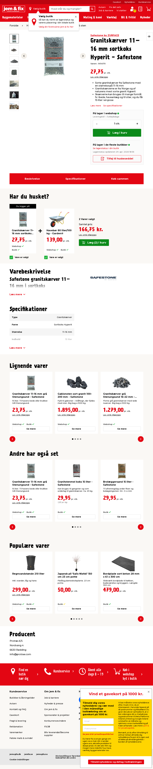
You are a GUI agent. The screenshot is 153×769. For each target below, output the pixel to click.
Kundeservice (145, 2)
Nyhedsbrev (130, 2)
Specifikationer (75, 178)
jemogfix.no (42, 754)
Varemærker (16, 732)
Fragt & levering (18, 721)
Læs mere (95, 105)
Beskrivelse (32, 178)
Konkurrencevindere (55, 721)
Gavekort (117, 2)
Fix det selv (115, 7)
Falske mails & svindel (21, 738)
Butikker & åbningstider (22, 697)
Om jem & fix (51, 709)
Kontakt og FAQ (18, 709)
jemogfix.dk (15, 754)
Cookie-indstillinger (19, 759)
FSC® (47, 726)
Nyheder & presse (53, 703)
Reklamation (16, 726)
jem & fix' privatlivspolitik (133, 727)
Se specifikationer (112, 105)
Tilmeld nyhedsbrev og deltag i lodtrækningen (116, 762)
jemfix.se (28, 754)
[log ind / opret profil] (132, 9)
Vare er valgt (22, 257)
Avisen (102, 7)
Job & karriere (106, 10)
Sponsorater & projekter (56, 715)
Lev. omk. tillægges (99, 77)
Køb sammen (119, 178)
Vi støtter (121, 10)
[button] (72, 439)
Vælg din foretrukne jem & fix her (56, 27)
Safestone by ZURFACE (104, 35)
